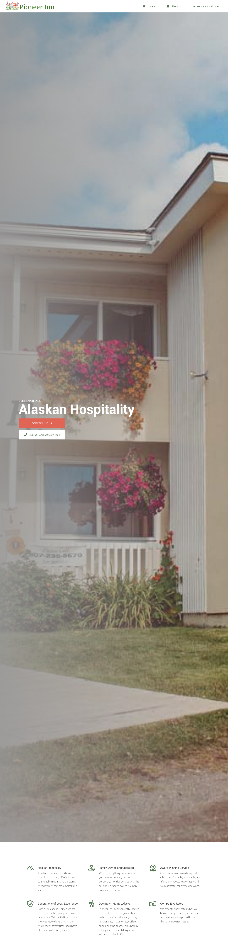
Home (149, 6)
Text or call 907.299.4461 (42, 434)
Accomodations (206, 6)
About (173, 6)
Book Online (42, 423)
